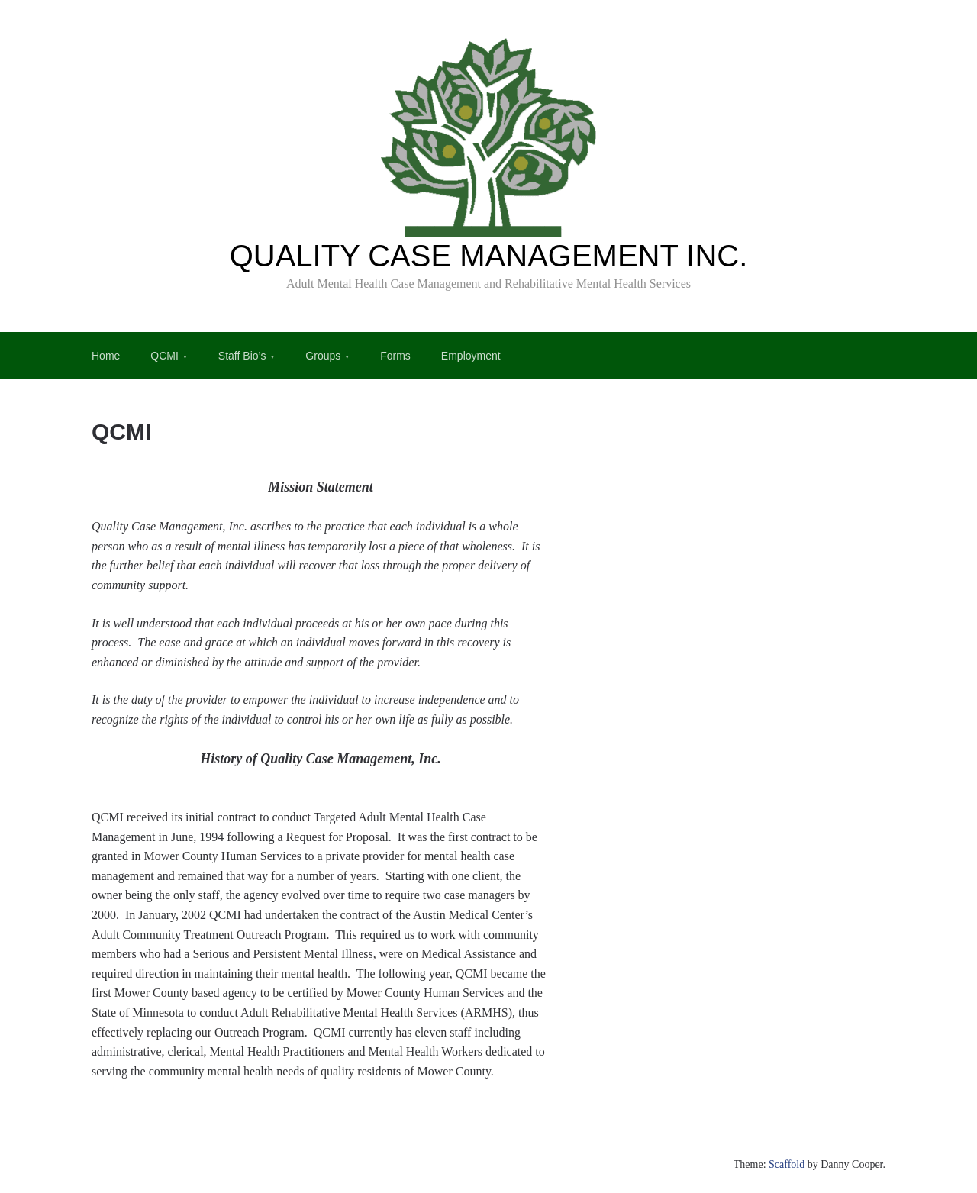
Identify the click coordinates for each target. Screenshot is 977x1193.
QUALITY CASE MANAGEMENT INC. (489, 255)
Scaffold (786, 1164)
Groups (322, 356)
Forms (395, 356)
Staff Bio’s (242, 356)
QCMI (164, 356)
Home (106, 356)
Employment (471, 356)
